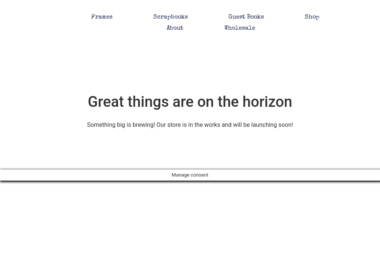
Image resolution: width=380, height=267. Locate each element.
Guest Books (246, 17)
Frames (101, 17)
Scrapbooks (170, 17)
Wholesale (239, 29)
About (175, 29)
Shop (312, 17)
